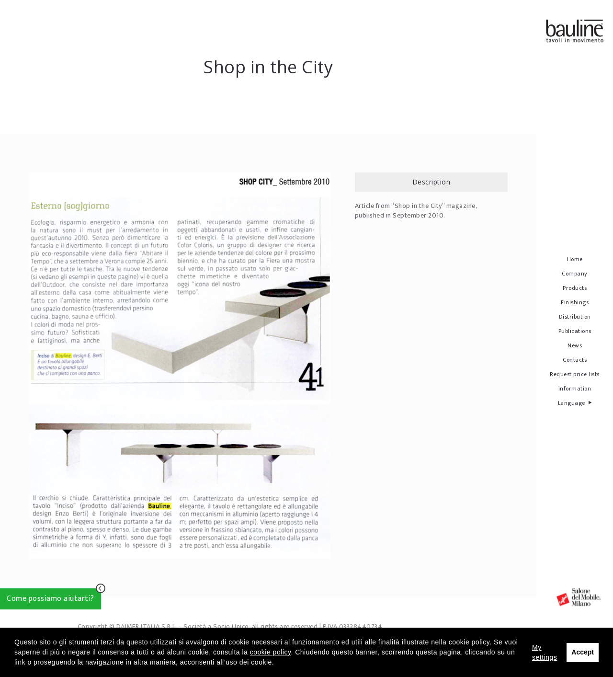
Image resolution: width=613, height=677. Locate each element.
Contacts (575, 360)
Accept (582, 652)
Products (575, 288)
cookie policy (270, 652)
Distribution (575, 316)
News (575, 345)
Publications (574, 331)
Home (575, 259)
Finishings (575, 302)
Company (575, 273)
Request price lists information (575, 381)
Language (575, 403)
